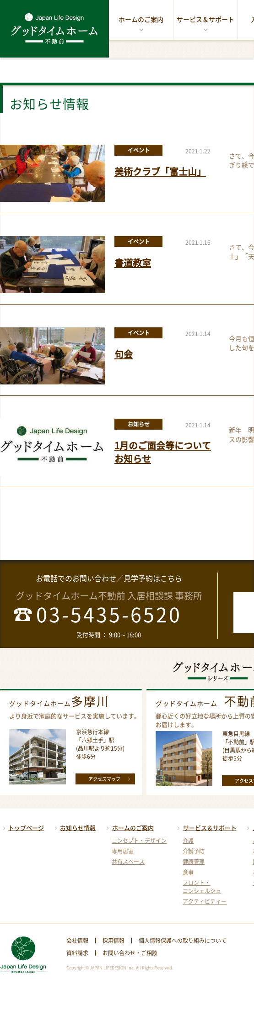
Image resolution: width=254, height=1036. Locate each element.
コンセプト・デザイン (139, 840)
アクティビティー (205, 901)
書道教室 (132, 262)
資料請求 (77, 953)
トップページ (22, 827)
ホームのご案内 (141, 24)
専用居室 (123, 851)
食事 (188, 872)
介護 (188, 840)
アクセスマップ (110, 778)
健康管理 (194, 861)
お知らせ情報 (74, 827)
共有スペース (128, 861)
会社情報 (77, 940)
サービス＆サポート (205, 24)
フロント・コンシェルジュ (202, 886)
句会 (123, 354)
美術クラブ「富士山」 (160, 171)
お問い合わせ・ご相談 (130, 953)
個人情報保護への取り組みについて (183, 940)
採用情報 (113, 940)
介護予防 (194, 851)
